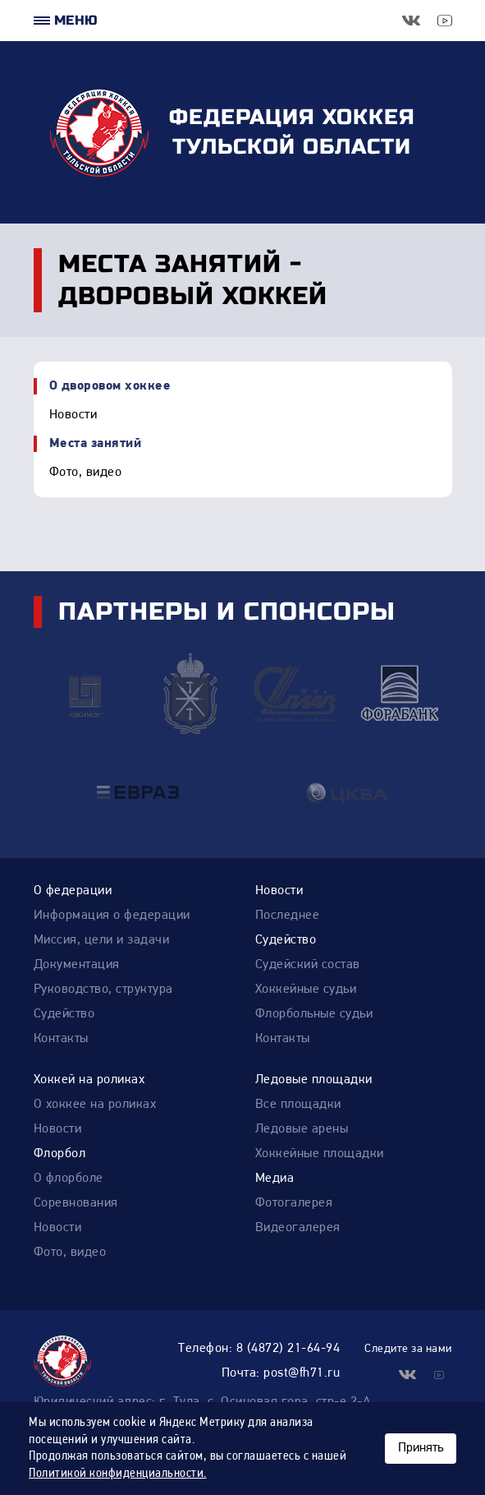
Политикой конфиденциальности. (118, 1473)
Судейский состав (307, 964)
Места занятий (95, 443)
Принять (420, 1448)
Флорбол (60, 1153)
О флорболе (68, 1178)
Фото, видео (85, 472)
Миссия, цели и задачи (102, 940)
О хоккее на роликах (95, 1104)
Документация (77, 964)
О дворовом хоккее (110, 386)
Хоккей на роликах (89, 1080)
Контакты (61, 1038)
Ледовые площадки (314, 1080)
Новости (73, 415)
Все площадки (298, 1104)
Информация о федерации (112, 915)
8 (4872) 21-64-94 (288, 1348)
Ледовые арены (302, 1129)
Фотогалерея (294, 1203)
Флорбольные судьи (314, 1014)
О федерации (73, 890)
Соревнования (76, 1203)
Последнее (287, 915)
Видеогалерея (298, 1227)
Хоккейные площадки (319, 1153)
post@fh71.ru (301, 1373)
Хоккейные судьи (306, 989)
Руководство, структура (103, 989)
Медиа (275, 1178)
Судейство (64, 1014)
